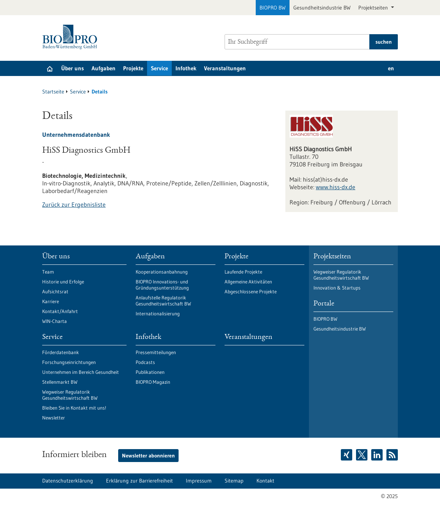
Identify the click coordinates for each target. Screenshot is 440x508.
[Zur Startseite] (71, 37)
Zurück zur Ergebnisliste (74, 204)
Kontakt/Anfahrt (60, 311)
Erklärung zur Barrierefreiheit (139, 480)
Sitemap (234, 480)
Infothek (186, 68)
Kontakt (265, 480)
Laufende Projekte (243, 272)
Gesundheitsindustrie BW (322, 7)
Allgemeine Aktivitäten (248, 282)
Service (159, 68)
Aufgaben (104, 68)
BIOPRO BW (273, 7)
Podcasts (145, 362)
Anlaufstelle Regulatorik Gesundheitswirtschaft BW (163, 300)
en (391, 68)
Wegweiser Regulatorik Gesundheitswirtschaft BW (70, 395)
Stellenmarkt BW (60, 382)
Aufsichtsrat (55, 291)
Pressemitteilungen (156, 352)
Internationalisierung (158, 313)
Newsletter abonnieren (148, 455)
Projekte (133, 68)
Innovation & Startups (337, 288)
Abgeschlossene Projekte (251, 291)
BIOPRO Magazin (153, 382)
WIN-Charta (54, 321)
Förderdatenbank (60, 352)
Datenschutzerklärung (67, 480)
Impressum (199, 480)
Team (48, 272)
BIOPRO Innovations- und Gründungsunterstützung (162, 285)
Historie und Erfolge (63, 282)
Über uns (72, 68)
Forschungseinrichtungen (69, 362)
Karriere (50, 301)
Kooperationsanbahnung (162, 272)
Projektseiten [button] (373, 7)
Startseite (53, 91)
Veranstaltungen (225, 68)
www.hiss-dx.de (335, 187)
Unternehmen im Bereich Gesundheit (80, 372)
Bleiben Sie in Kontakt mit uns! (74, 408)
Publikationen (150, 372)
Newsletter (53, 418)
